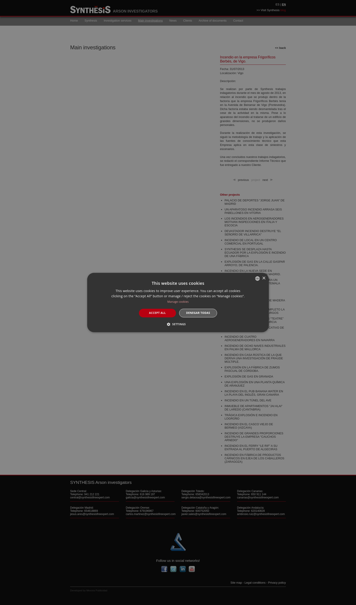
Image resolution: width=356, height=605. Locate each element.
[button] (178, 324)
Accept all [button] (157, 313)
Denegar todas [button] (198, 313)
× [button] (263, 278)
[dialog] (178, 302)
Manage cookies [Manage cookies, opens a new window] (178, 302)
